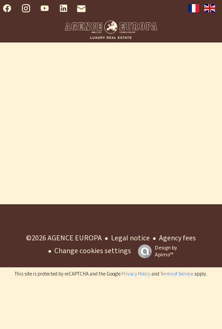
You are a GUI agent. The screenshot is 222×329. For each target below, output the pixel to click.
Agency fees (177, 238)
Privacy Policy (136, 274)
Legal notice (130, 238)
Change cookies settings (92, 251)
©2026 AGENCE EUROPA (64, 238)
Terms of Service (176, 274)
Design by (155, 251)
